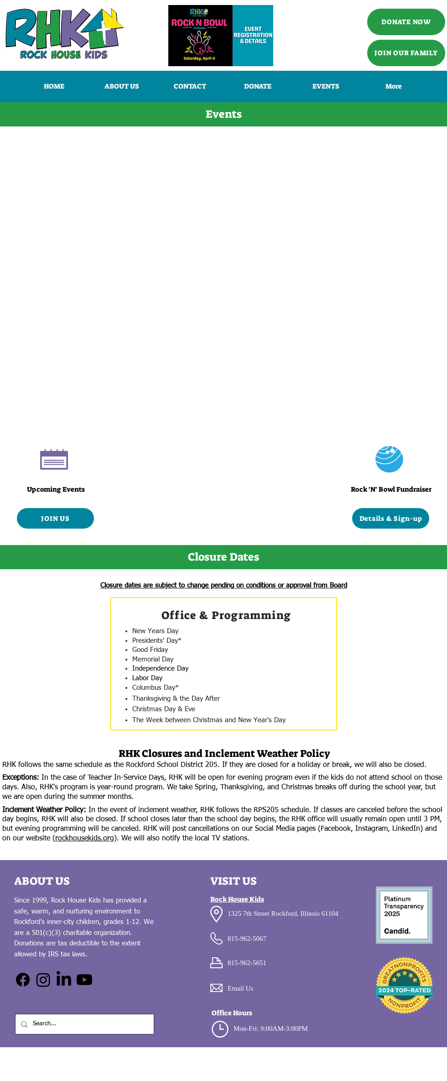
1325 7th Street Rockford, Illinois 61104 (283, 913)
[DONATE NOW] (406, 22)
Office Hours (232, 1013)
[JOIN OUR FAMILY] (406, 53)
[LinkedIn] (64, 980)
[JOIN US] (55, 518)
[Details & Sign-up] (390, 518)
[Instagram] (43, 980)
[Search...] (84, 1024)
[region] (223, 663)
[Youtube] (84, 980)
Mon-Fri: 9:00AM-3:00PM (271, 1028)
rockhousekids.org (84, 838)
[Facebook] (23, 980)
